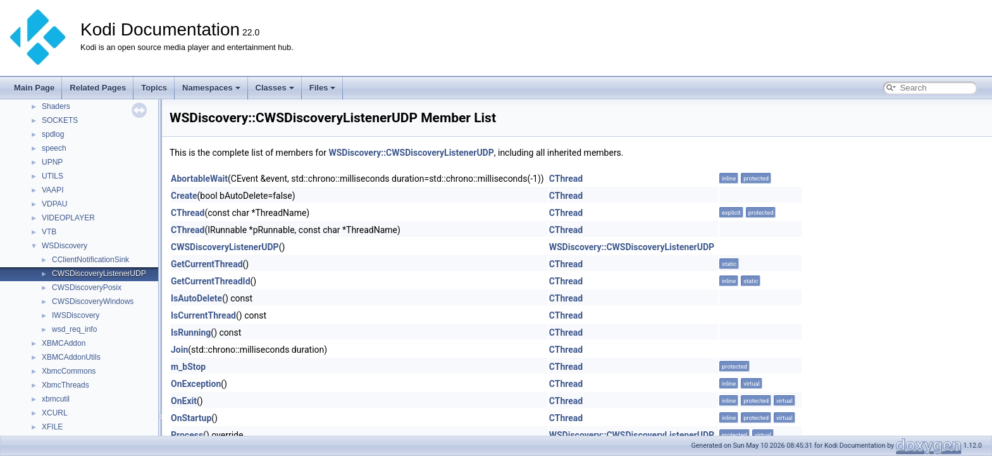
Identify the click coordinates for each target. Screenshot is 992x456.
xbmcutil (56, 399)
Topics (154, 87)
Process (187, 435)
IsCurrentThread (203, 315)
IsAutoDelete (196, 298)
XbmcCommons (69, 371)
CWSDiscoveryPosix (86, 287)
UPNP (52, 162)
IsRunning (191, 332)
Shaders (56, 106)
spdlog (53, 134)
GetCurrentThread (207, 264)
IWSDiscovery (75, 315)
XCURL (55, 412)
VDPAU (54, 204)
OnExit (184, 401)
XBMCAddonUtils (71, 357)
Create (184, 196)
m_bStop (188, 367)
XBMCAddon (63, 343)
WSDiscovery (64, 245)
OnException (196, 384)
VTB (49, 231)
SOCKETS (60, 120)
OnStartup (191, 418)
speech (54, 148)
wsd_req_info (74, 329)
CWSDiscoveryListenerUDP (99, 273)
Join (179, 350)
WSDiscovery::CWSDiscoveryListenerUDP (410, 153)
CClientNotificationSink (90, 259)
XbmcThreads (65, 385)
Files (322, 87)
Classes (275, 87)
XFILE (52, 426)
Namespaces (211, 87)
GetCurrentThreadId (211, 281)
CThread (566, 179)
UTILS (52, 176)
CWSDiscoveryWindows (92, 301)
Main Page (34, 87)
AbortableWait (199, 179)
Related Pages (98, 87)
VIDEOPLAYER (68, 217)
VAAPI (52, 190)
